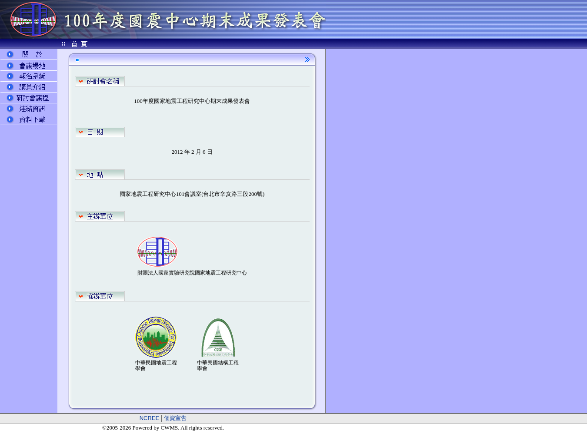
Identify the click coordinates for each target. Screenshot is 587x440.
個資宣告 (175, 418)
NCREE (150, 418)
